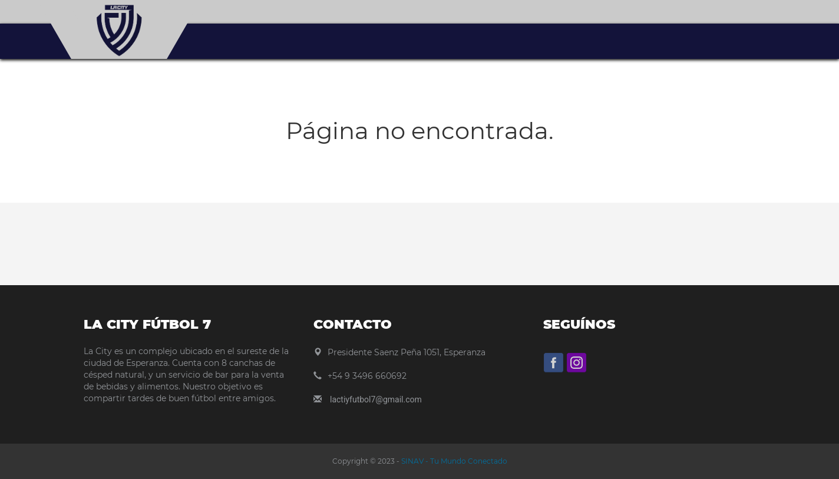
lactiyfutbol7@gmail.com (376, 399)
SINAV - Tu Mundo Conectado (453, 461)
